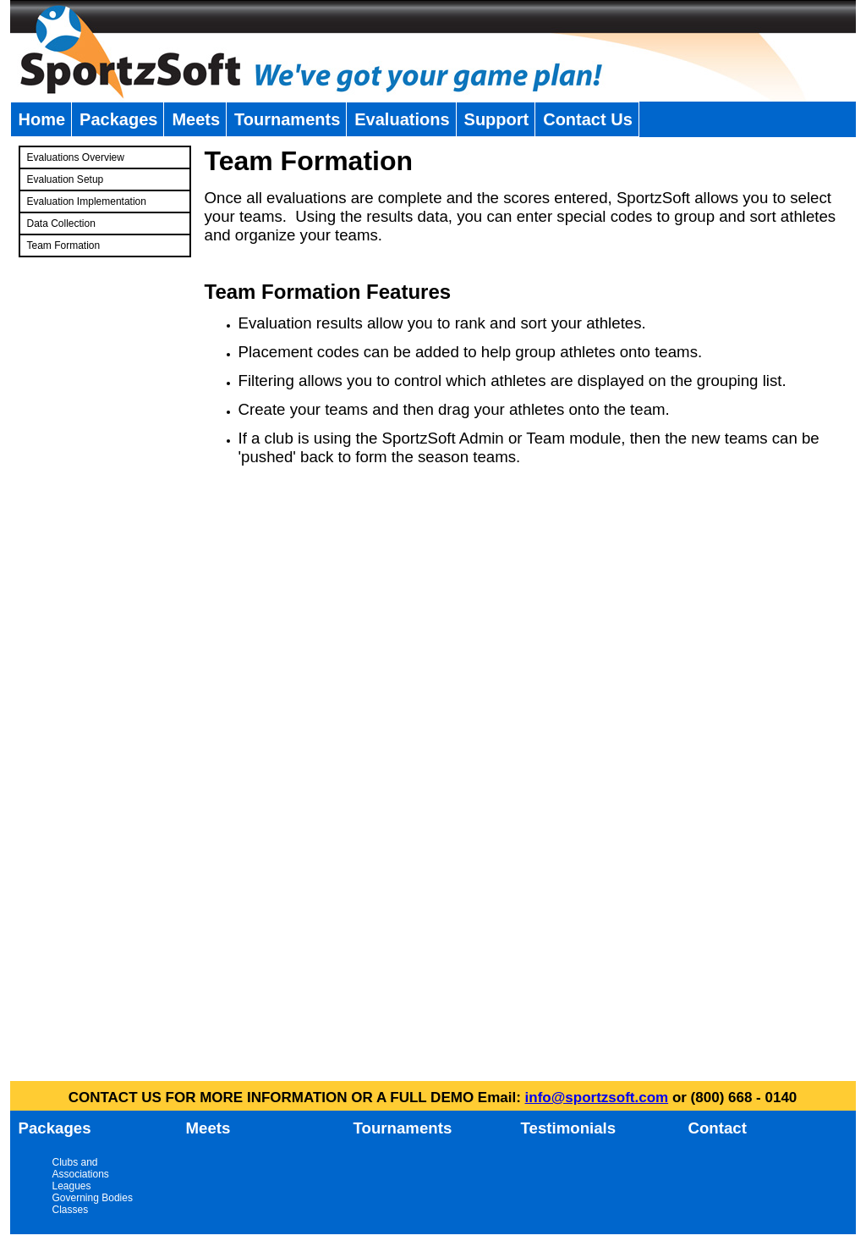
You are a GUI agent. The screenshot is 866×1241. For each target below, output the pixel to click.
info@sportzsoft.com (597, 1097)
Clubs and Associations (80, 1168)
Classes (70, 1210)
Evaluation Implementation (86, 201)
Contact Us (588, 119)
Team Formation (64, 245)
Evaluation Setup (65, 179)
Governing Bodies (92, 1198)
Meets (196, 119)
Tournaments (287, 119)
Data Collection (61, 223)
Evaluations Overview (75, 157)
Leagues (71, 1186)
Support (496, 119)
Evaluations (401, 119)
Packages (118, 119)
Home (42, 119)
